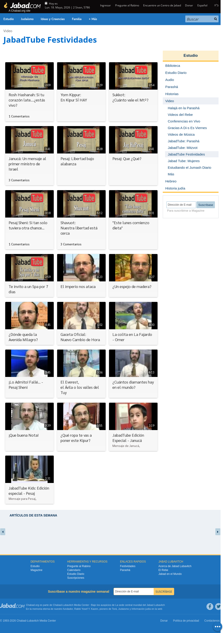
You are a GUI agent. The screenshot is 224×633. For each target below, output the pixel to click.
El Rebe (163, 570)
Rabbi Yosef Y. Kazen (86, 608)
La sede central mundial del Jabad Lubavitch (140, 605)
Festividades (127, 566)
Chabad (57, 605)
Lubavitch (68, 605)
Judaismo (123, 608)
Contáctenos (212, 620)
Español (202, 5)
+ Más (93, 19)
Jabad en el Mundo (170, 574)
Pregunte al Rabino (127, 5)
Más (171, 174)
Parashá (125, 570)
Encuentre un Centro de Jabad (162, 5)
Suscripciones (75, 577)
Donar (189, 5)
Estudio (8, 19)
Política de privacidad (186, 620)
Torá (114, 608)
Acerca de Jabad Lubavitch (174, 566)
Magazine (36, 570)
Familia (76, 19)
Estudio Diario (75, 574)
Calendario (73, 570)
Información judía (141, 608)
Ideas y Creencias (53, 19)
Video (7, 31)
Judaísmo (27, 19)
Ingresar (105, 5)
